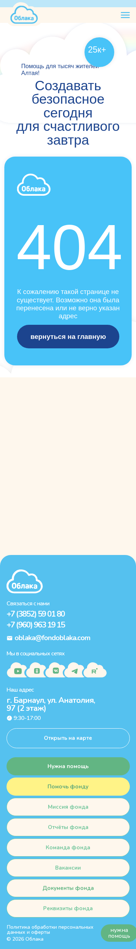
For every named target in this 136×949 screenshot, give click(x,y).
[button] (68, 787)
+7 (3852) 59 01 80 (36, 614)
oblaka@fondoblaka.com (52, 638)
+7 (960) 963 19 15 (36, 624)
